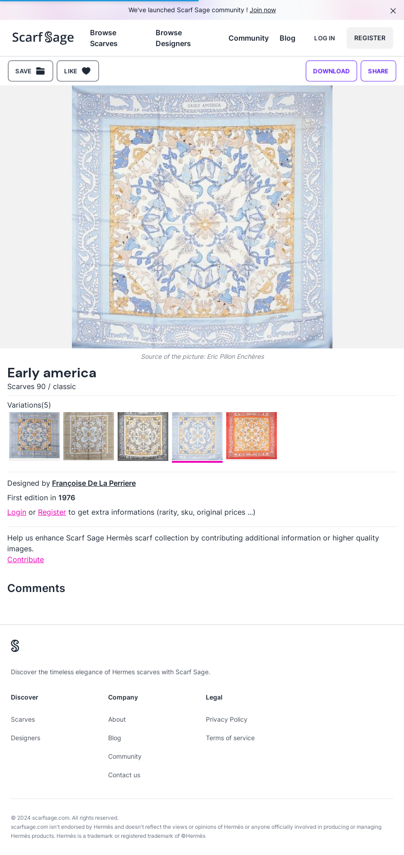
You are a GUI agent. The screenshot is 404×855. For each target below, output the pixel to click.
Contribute (25, 559)
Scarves (23, 719)
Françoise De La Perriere (94, 483)
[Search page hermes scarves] (43, 38)
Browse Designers (173, 38)
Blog (287, 37)
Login (16, 512)
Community (248, 37)
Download (331, 71)
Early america (51, 372)
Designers (25, 738)
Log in (324, 38)
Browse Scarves (104, 38)
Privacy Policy (226, 719)
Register (369, 38)
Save (30, 71)
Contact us (124, 775)
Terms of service (230, 738)
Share (378, 71)
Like (78, 71)
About (117, 719)
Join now (263, 10)
